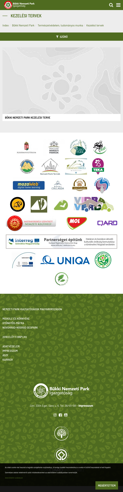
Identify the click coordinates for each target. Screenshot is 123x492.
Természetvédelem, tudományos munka (60, 25)
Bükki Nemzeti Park (23, 25)
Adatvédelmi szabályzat (14, 477)
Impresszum (85, 405)
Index (5, 25)
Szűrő (61, 36)
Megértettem (107, 485)
